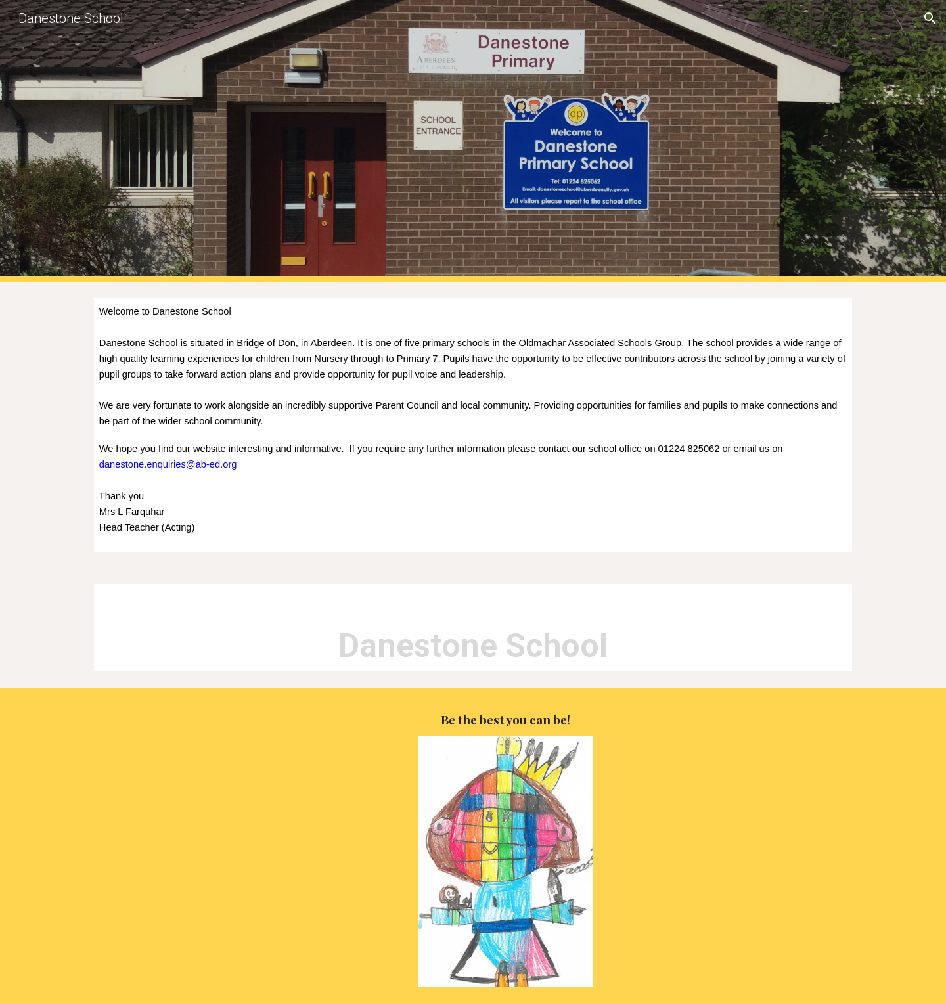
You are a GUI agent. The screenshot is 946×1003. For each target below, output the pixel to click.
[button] (930, 18)
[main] (473, 425)
